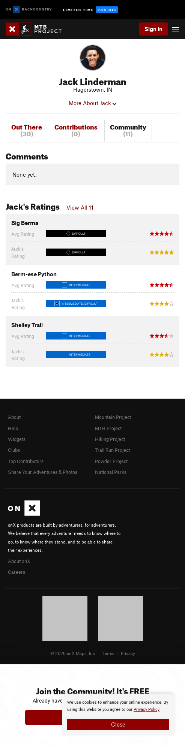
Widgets (17, 439)
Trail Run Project (112, 450)
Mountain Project (113, 417)
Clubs (14, 450)
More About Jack (92, 103)
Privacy (128, 653)
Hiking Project (110, 439)
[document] (118, 714)
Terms (108, 653)
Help (13, 428)
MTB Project (108, 428)
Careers (16, 572)
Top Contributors (26, 461)
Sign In (153, 28)
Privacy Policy (146, 709)
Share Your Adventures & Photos (42, 472)
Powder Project (111, 461)
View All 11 (79, 207)
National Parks (110, 472)
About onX (19, 561)
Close (118, 724)
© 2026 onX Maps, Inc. (73, 653)
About (14, 417)
